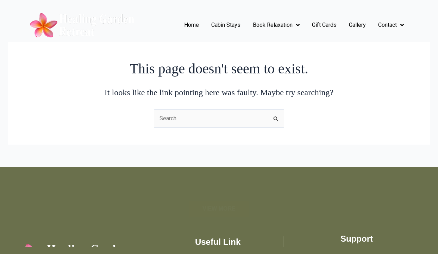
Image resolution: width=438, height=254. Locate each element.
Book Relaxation (276, 25)
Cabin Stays (225, 25)
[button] (219, 202)
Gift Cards (324, 25)
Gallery (357, 25)
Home (191, 25)
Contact (391, 25)
